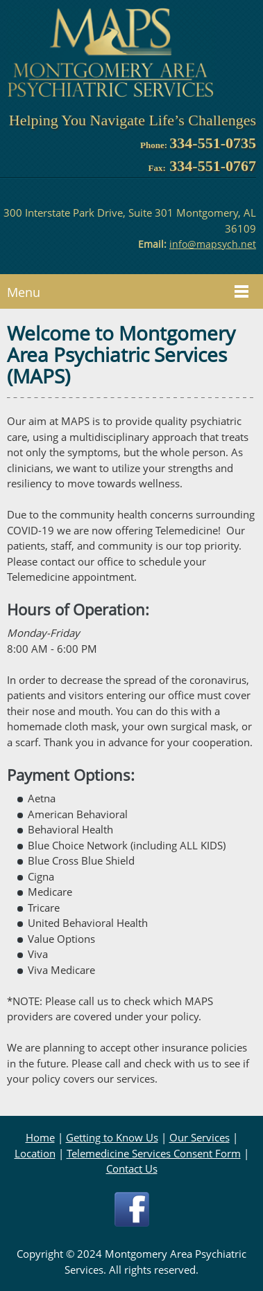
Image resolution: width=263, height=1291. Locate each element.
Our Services (199, 1137)
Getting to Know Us (112, 1137)
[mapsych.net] (111, 53)
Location (35, 1153)
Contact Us (132, 1168)
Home (40, 1137)
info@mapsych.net (212, 244)
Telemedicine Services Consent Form (154, 1153)
